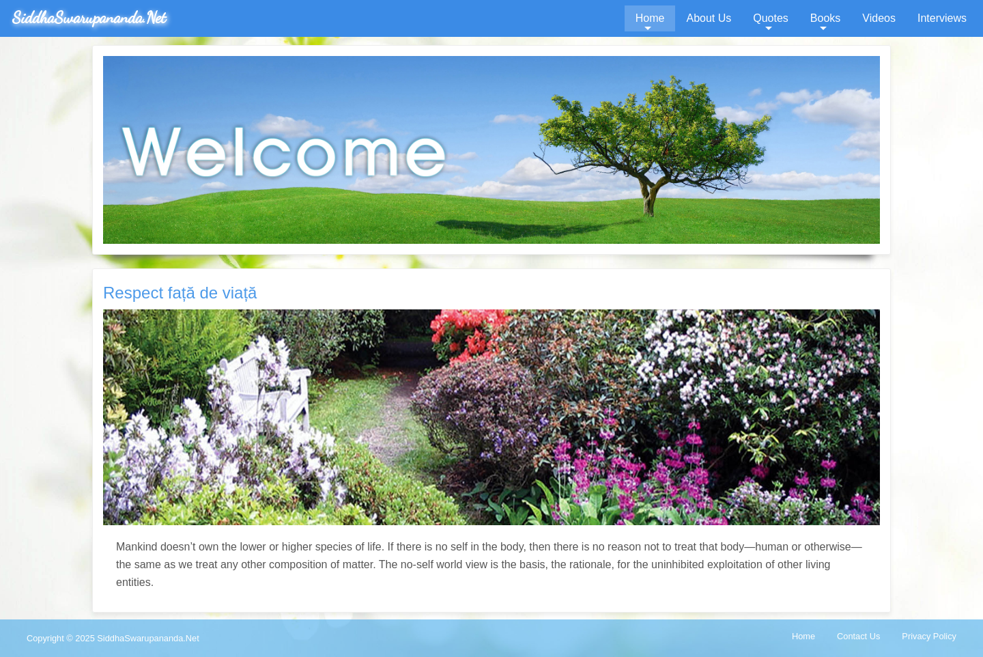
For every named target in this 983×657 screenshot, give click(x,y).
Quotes (770, 18)
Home (650, 18)
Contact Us (858, 636)
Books (825, 18)
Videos (879, 18)
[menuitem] (650, 18)
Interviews (942, 18)
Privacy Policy (929, 636)
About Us (708, 18)
